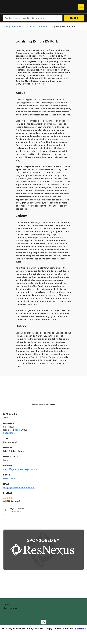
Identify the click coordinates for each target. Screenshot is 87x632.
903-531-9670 (10, 478)
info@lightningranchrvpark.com (19, 487)
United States (10, 433)
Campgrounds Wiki (12, 26)
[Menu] (81, 7)
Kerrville (43, 26)
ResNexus (81, 628)
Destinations (10, 608)
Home (7, 604)
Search (74, 18)
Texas (31, 26)
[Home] (40, 6)
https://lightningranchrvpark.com (20, 469)
